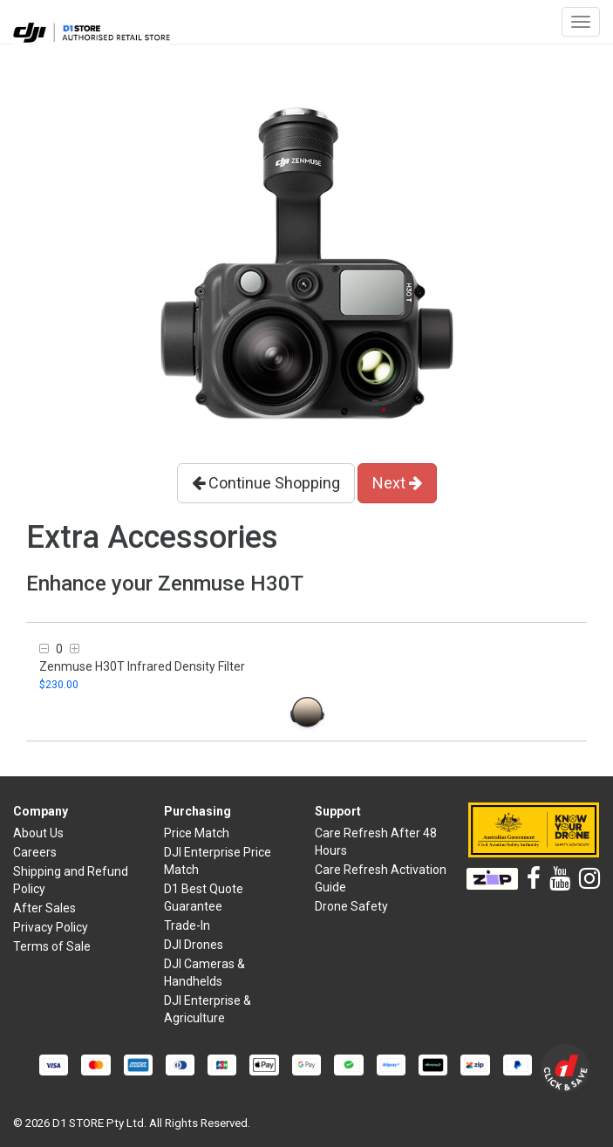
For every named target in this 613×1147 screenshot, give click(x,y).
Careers (35, 852)
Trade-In (187, 925)
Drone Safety (351, 906)
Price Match (196, 833)
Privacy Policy (50, 927)
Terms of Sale (52, 946)
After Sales (44, 908)
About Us (38, 833)
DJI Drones (193, 945)
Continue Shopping (266, 483)
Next (397, 483)
